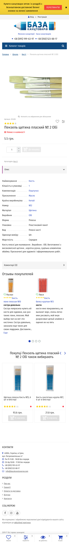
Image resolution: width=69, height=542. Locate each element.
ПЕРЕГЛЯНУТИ (53, 7)
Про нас (7, 483)
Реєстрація (42, 17)
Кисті (24, 54)
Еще (6, 332)
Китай (32, 200)
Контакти (8, 498)
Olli (30, 215)
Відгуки (7, 495)
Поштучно (34, 190)
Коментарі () (10, 265)
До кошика (34, 149)
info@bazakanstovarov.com (17, 471)
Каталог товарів (15, 45)
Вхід (31, 17)
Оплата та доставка (12, 491)
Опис (6, 169)
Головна (5, 54)
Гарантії (7, 487)
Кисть (31, 181)
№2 (30, 205)
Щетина (33, 210)
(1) (11, 407)
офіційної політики (22, 522)
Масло (32, 195)
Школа (15, 54)
